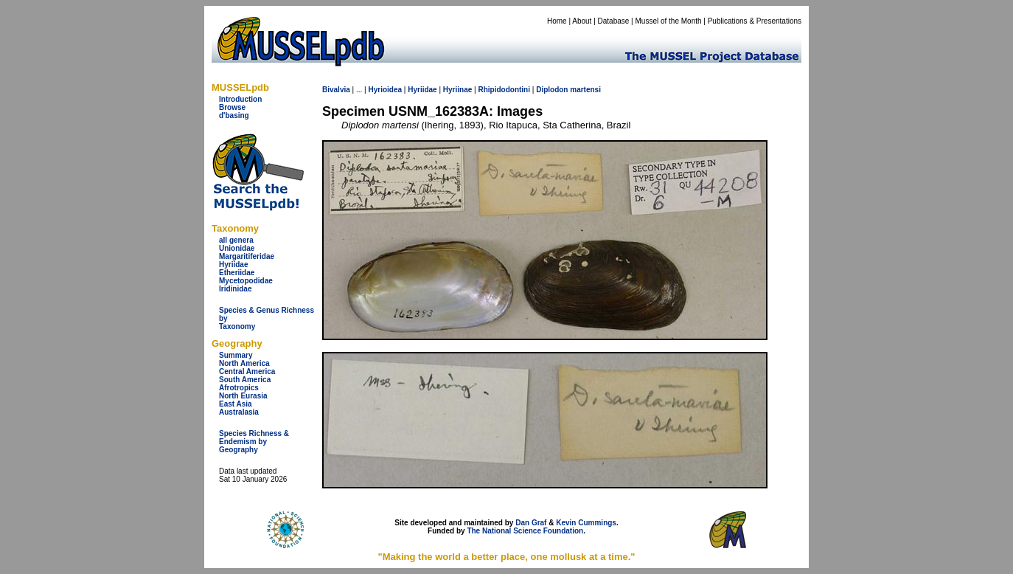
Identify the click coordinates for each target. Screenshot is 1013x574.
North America (244, 363)
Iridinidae (235, 289)
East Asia (235, 404)
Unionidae (236, 248)
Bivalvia (336, 90)
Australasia (239, 412)
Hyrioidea (385, 90)
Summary (236, 355)
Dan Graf (530, 523)
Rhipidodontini (504, 90)
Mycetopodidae (246, 281)
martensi (585, 90)
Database (614, 21)
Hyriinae (457, 90)
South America (245, 380)
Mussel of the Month (669, 21)
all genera (236, 240)
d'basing (234, 115)
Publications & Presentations (754, 21)
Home (557, 21)
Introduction (240, 99)
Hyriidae (233, 264)
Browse (232, 107)
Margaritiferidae (246, 256)
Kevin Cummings (586, 523)
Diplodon (552, 90)
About (581, 21)
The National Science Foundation (525, 531)
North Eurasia (243, 396)
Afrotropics (239, 388)
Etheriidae (236, 273)
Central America (247, 371)
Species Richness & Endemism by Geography (254, 441)
